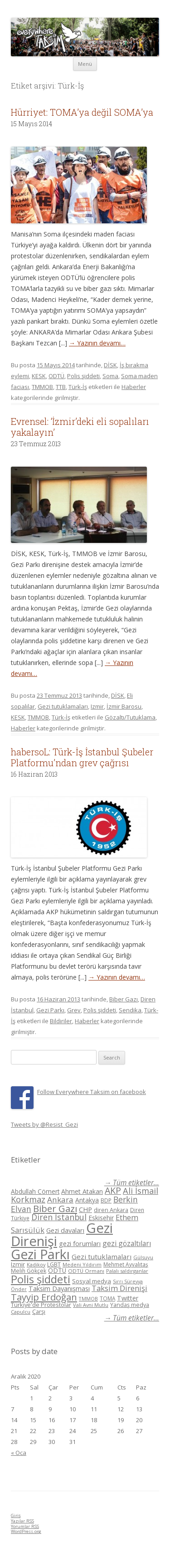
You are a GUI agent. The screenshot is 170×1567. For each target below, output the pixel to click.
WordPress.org (26, 1531)
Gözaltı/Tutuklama (130, 717)
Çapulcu (20, 1311)
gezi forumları (80, 1243)
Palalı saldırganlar (127, 1270)
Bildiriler (61, 1021)
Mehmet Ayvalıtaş (125, 1264)
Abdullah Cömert (35, 1191)
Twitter (127, 1298)
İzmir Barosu (124, 706)
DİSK (110, 365)
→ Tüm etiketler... (131, 1183)
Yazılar (22, 1521)
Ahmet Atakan (82, 1191)
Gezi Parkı (50, 1010)
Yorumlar (25, 1526)
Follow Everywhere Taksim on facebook (91, 1092)
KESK (39, 376)
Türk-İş (77, 387)
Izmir (97, 706)
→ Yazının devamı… (97, 343)
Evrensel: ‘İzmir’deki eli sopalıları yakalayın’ (80, 426)
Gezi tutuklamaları (63, 706)
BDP (106, 1200)
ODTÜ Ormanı (86, 1270)
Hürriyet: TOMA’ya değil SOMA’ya (82, 112)
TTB (61, 387)
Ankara (60, 1199)
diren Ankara (111, 1210)
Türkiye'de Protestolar (41, 1305)
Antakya (87, 1200)
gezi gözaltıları (126, 1243)
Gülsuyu (143, 1257)
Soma (110, 376)
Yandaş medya (129, 1305)
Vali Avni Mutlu (90, 1304)
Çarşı (38, 1311)
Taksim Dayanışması (59, 1288)
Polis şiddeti (83, 376)
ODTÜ (56, 376)
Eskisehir (101, 1217)
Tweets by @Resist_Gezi (44, 1124)
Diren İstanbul (59, 1217)
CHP (85, 1209)
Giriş (16, 1515)
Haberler (133, 387)
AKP (113, 1190)
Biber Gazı (123, 999)
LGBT (54, 1264)
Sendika (130, 1010)
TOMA (107, 1298)
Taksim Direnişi (119, 1288)
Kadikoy (36, 1264)
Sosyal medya (91, 1281)
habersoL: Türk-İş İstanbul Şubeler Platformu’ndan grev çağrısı (82, 757)
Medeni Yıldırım (82, 1264)
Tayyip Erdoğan (44, 1297)
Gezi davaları (65, 1230)
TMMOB (42, 387)
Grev (74, 1010)
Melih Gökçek (28, 1271)
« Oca (18, 1453)
